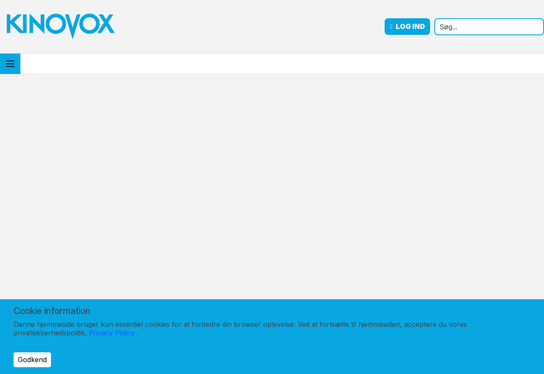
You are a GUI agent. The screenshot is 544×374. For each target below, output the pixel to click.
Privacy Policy (112, 333)
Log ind (407, 26)
